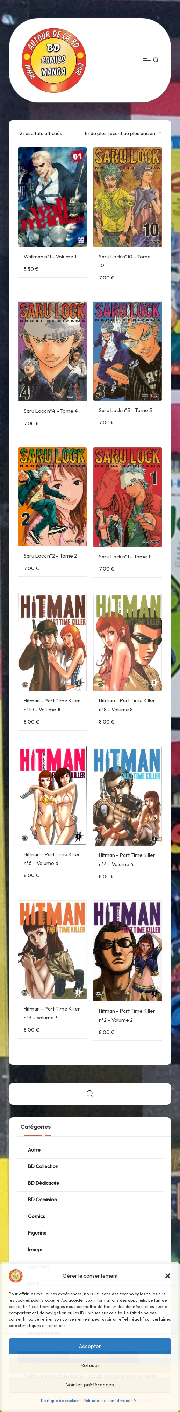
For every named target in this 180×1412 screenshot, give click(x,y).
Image (35, 1249)
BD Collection (43, 1166)
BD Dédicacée (43, 1183)
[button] (167, 1275)
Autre (34, 1150)
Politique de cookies (60, 1400)
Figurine (37, 1233)
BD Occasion (42, 1199)
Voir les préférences (90, 1384)
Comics (36, 1216)
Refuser (90, 1365)
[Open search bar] (90, 1093)
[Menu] (146, 60)
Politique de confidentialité (109, 1400)
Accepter (90, 1346)
